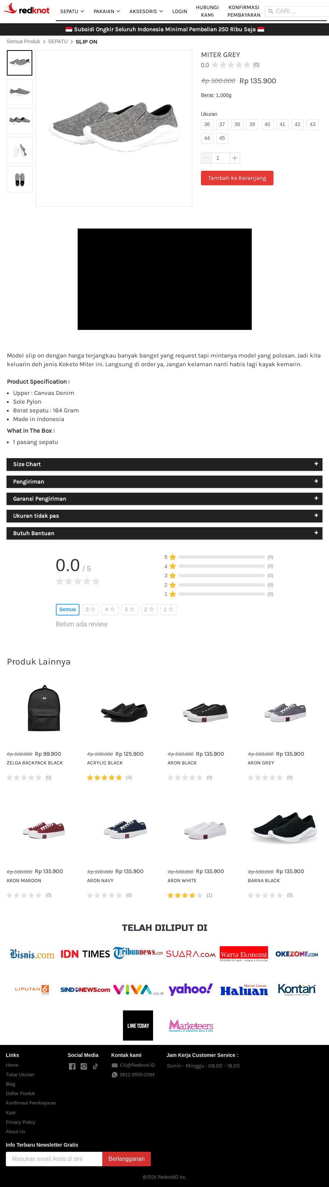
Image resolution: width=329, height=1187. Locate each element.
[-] (72, 1066)
